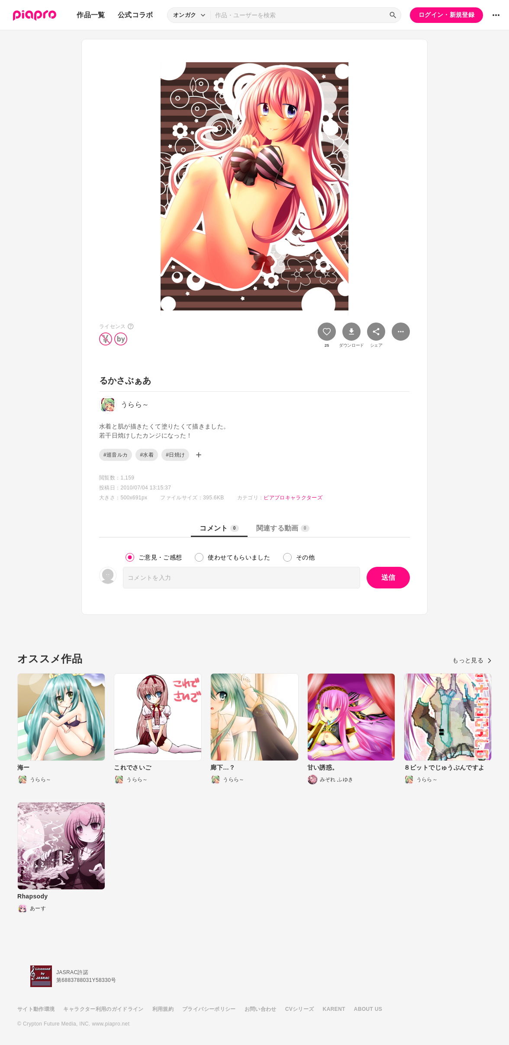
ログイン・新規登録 (446, 14)
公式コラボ (135, 15)
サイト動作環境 (36, 1009)
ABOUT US (368, 1009)
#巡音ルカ (115, 455)
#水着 (147, 455)
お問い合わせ (261, 1009)
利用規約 (163, 1009)
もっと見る (472, 660)
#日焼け (175, 455)
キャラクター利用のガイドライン (103, 1009)
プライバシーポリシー (209, 1009)
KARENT (334, 1009)
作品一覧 (91, 15)
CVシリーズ (299, 1009)
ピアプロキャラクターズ (293, 498)
